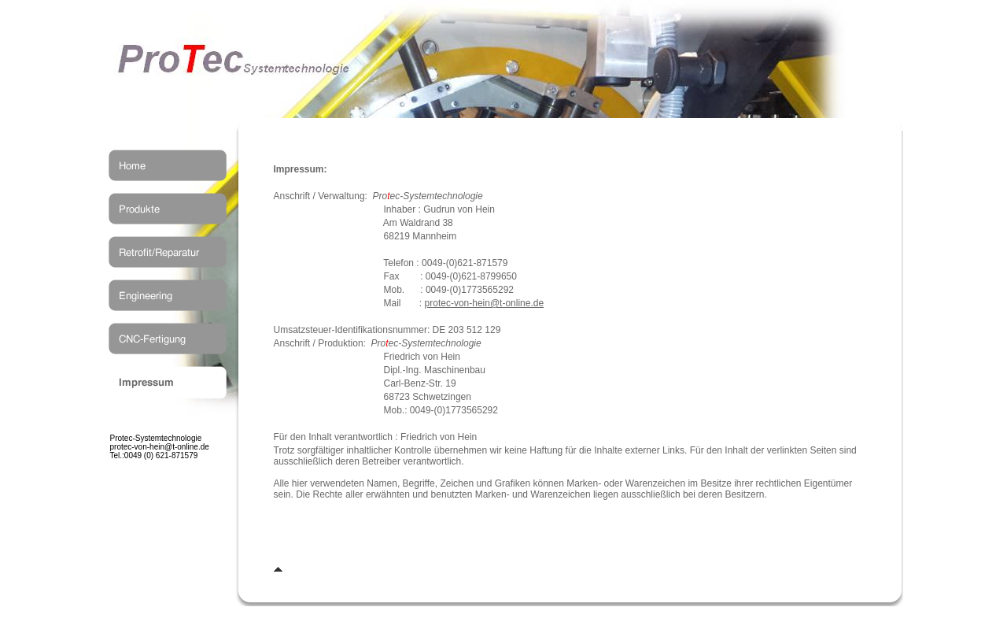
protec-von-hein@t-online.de (484, 303)
